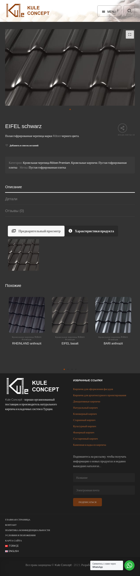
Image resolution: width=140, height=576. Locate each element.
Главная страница (17, 519)
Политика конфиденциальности (27, 530)
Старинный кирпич (84, 420)
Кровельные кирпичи (84, 162)
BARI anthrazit (113, 343)
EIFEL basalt (70, 343)
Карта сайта (13, 540)
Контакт (11, 524)
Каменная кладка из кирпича (89, 444)
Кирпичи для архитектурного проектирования (99, 395)
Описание (13, 187)
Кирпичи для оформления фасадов (93, 389)
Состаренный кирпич (85, 438)
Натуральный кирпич (85, 407)
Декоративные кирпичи (86, 401)
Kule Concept (63, 565)
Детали (11, 199)
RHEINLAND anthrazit (26, 343)
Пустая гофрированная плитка (47, 167)
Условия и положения (20, 535)
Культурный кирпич (84, 426)
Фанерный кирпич (83, 432)
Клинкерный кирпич (85, 413)
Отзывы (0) (14, 211)
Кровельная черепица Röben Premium (46, 162)
